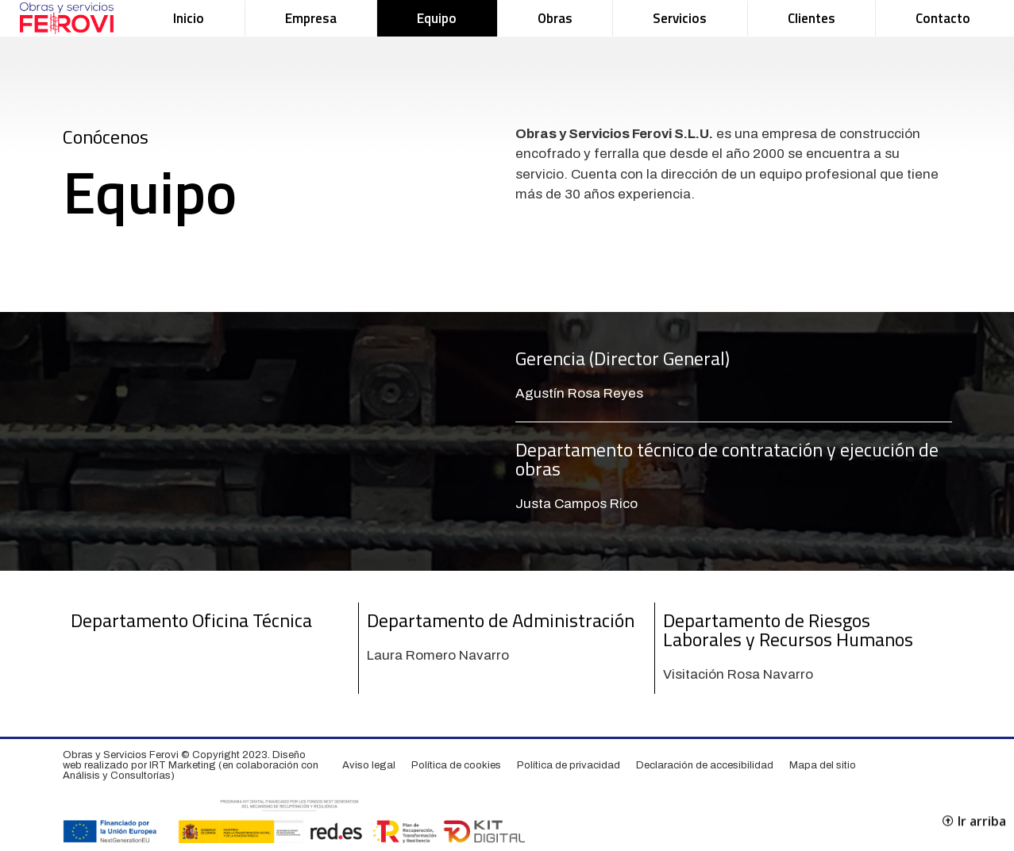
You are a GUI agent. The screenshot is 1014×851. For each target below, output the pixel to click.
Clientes (811, 18)
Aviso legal (368, 765)
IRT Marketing (182, 765)
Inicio (188, 18)
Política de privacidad (568, 765)
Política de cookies (456, 765)
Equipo (437, 18)
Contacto (943, 18)
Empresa (311, 18)
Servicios (680, 18)
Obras (555, 18)
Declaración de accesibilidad (704, 765)
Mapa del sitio (822, 765)
